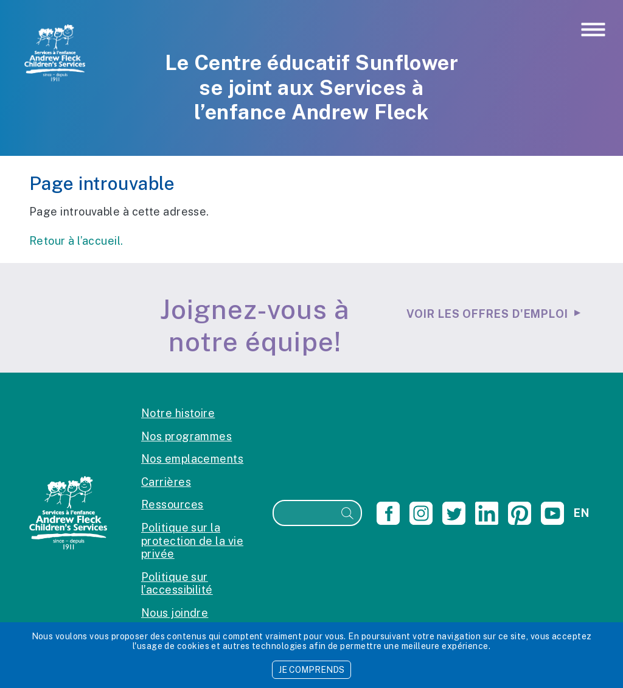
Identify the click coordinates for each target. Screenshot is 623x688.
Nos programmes (186, 436)
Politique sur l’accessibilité (177, 583)
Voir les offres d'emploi (487, 313)
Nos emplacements (192, 458)
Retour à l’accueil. (76, 240)
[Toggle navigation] (593, 30)
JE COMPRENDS (311, 670)
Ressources (172, 504)
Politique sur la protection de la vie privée (192, 540)
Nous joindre (174, 612)
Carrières (166, 482)
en (581, 513)
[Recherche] (304, 513)
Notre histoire (178, 413)
